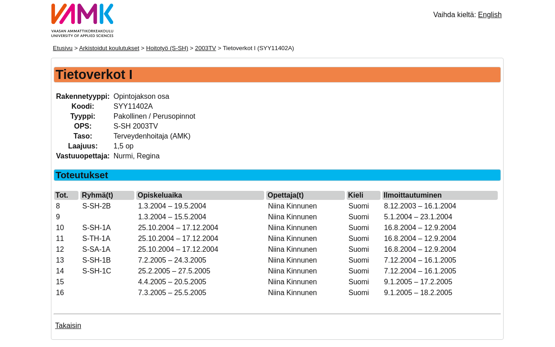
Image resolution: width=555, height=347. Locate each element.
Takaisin (68, 325)
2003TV (205, 48)
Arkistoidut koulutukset (109, 48)
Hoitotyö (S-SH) (167, 48)
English (489, 15)
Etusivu (63, 48)
